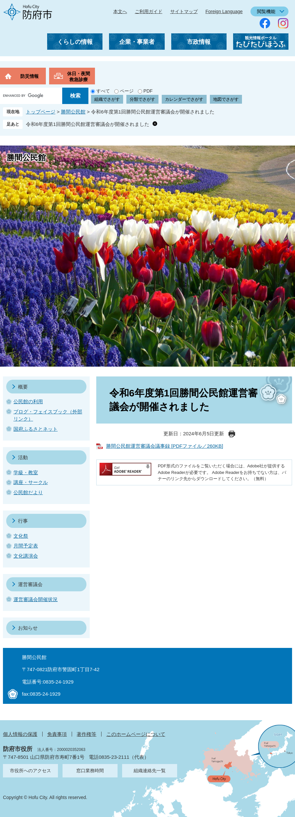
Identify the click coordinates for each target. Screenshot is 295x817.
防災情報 (29, 76)
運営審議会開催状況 (35, 599)
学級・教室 (25, 472)
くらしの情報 (75, 42)
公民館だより (28, 492)
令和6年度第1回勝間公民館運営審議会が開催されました (87, 124)
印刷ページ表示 (231, 434)
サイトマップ (184, 11)
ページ (127, 91)
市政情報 (199, 42)
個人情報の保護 (20, 734)
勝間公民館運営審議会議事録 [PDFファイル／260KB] (164, 446)
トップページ (40, 111)
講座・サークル (30, 482)
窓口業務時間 (90, 770)
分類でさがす (142, 99)
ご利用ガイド (148, 11)
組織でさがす (107, 99)
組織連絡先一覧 (150, 770)
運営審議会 (30, 584)
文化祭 (20, 536)
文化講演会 (25, 556)
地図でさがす (226, 99)
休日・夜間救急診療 (78, 76)
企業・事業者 (137, 42)
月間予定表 (25, 545)
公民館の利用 (28, 401)
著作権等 (86, 734)
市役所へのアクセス (30, 770)
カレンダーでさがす (184, 99)
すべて (103, 91)
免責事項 (57, 734)
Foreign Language (224, 11)
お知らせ (28, 628)
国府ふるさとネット (35, 429)
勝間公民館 (73, 111)
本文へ (120, 11)
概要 (23, 387)
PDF (148, 91)
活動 (23, 457)
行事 (23, 521)
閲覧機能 (266, 11)
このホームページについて (135, 734)
